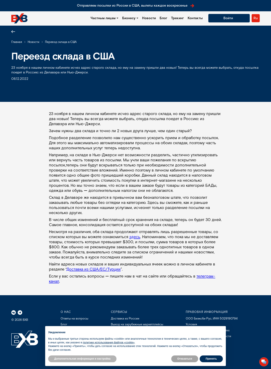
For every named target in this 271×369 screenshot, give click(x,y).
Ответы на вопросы (74, 319)
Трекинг (177, 18)
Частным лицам (103, 18)
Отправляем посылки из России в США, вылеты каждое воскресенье (135, 5)
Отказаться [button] (184, 358)
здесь (134, 236)
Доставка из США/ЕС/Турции (93, 269)
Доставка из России (125, 319)
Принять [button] (211, 358)
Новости (149, 18)
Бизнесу (129, 18)
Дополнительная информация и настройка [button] (82, 358)
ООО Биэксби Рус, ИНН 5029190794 (212, 319)
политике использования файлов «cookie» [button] (109, 342)
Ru (255, 18)
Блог (163, 18)
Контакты (195, 18)
